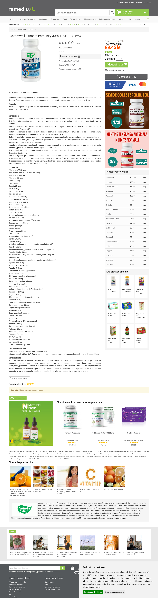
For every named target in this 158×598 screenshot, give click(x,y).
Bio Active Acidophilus (72, 433)
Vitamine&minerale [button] (27, 19)
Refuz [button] (100, 592)
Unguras (109, 232)
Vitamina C (110, 178)
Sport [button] (137, 19)
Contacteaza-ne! (15, 592)
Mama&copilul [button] (90, 19)
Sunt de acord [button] (89, 592)
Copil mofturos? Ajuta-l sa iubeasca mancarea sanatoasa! (43, 554)
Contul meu (49, 582)
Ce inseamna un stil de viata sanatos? (90, 553)
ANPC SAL (13, 597)
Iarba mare (110, 246)
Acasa (12, 29)
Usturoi (109, 182)
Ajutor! (47, 584)
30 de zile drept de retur (17, 582)
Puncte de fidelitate (16, 584)
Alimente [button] (122, 19)
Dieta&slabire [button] (75, 19)
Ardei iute (109, 191)
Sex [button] (130, 19)
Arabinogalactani (112, 219)
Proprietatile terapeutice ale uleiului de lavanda (20, 553)
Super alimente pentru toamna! (42, 490)
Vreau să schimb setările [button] (114, 592)
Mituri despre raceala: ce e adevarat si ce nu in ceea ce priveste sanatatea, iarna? (20, 492)
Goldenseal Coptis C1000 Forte (103, 433)
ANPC (11, 594)
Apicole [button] (13, 19)
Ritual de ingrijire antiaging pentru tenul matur (66, 491)
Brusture (109, 260)
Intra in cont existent (125, 2)
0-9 (23, 25)
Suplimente (22, 29)
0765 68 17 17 (126, 76)
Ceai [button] (65, 19)
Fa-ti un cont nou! (143, 2)
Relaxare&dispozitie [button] (107, 19)
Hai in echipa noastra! (17, 587)
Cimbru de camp (112, 242)
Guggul (109, 251)
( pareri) (70, 43)
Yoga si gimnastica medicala (135, 553)
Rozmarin (109, 255)
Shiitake (109, 205)
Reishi (108, 214)
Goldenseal (110, 228)
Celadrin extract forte (134, 433)
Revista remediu (15, 589)
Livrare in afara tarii (52, 589)
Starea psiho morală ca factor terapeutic (114, 553)
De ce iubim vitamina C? (89, 490)
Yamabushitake (112, 210)
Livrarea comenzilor (52, 587)
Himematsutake (112, 187)
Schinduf (109, 237)
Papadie (109, 223)
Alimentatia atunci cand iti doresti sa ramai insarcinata (67, 554)
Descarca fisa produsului (19, 378)
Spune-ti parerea (17, 398)
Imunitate (32, 29)
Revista (12, 532)
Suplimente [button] (43, 19)
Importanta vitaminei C (114, 489)
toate (17, 25)
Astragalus (110, 196)
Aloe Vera (109, 264)
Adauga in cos (117, 64)
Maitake (109, 200)
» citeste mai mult (119, 518)
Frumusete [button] (55, 19)
